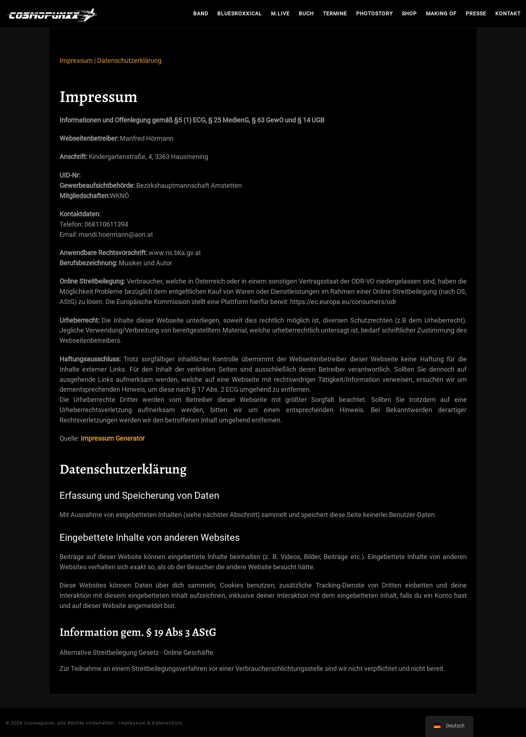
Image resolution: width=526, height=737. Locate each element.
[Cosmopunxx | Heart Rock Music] (51, 13)
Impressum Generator (113, 438)
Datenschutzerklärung (129, 60)
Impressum (76, 60)
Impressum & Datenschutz (150, 723)
